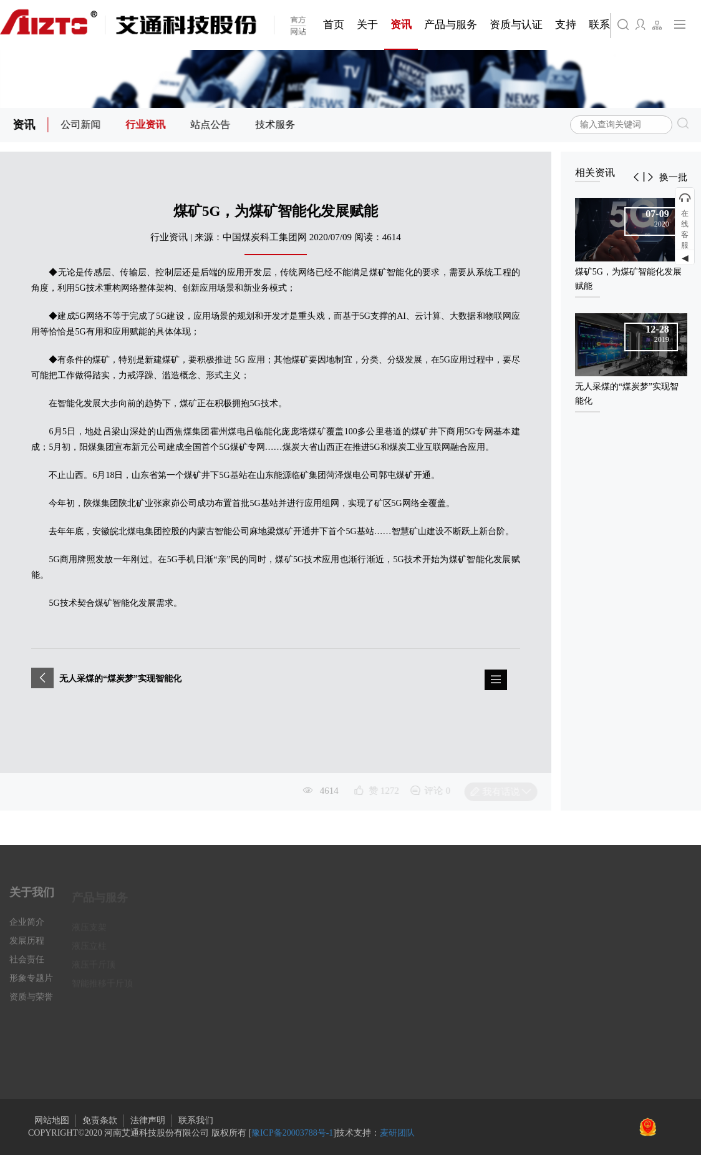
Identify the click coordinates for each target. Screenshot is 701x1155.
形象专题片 (31, 984)
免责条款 (99, 1120)
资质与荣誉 (31, 1003)
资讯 (25, 125)
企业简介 (26, 928)
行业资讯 (147, 124)
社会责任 (26, 965)
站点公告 (212, 124)
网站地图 (51, 1120)
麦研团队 (397, 1133)
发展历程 (26, 947)
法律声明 (147, 1120)
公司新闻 (82, 124)
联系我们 (195, 1120)
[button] (636, 177)
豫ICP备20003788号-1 (292, 1133)
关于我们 (31, 898)
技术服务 (277, 124)
